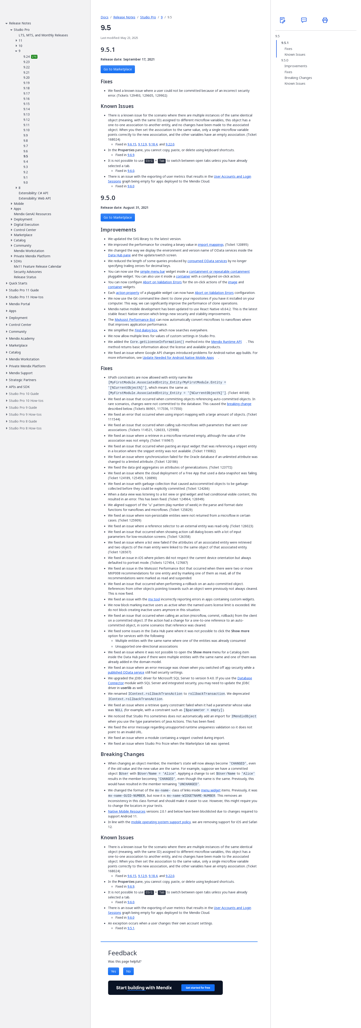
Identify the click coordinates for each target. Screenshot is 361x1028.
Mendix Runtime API (226, 341)
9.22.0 (170, 144)
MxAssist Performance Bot (135, 319)
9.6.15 (132, 144)
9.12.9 (142, 144)
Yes (113, 971)
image (232, 282)
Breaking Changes (298, 77)
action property (127, 292)
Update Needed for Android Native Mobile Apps (178, 357)
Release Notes (124, 17)
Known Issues (294, 54)
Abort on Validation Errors (162, 282)
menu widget (211, 790)
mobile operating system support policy (160, 822)
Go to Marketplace (118, 69)
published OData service (126, 672)
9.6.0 (131, 170)
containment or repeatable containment (219, 271)
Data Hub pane (119, 255)
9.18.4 (153, 144)
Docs (104, 17)
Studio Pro (148, 17)
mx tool (154, 599)
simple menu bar (152, 271)
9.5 (277, 36)
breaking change (239, 403)
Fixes (288, 48)
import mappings (211, 244)
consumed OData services (207, 260)
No (128, 971)
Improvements (295, 66)
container (183, 276)
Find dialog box (146, 330)
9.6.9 (131, 154)
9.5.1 (131, 928)
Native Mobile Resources (126, 811)
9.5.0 (284, 60)
